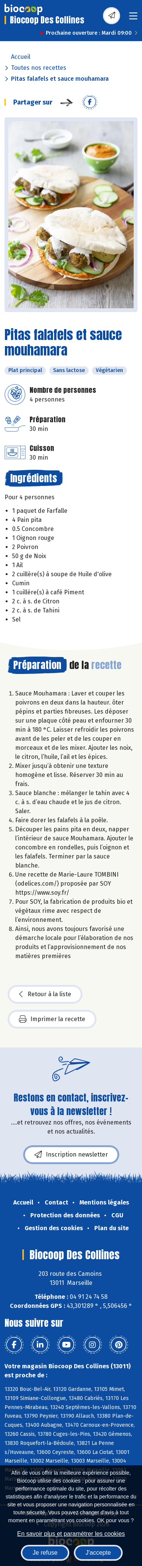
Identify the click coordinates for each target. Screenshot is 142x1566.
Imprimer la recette (52, 1019)
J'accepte (98, 1552)
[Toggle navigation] (133, 18)
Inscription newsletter (71, 1154)
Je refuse (45, 1552)
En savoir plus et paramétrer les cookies (71, 1534)
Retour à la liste (45, 994)
